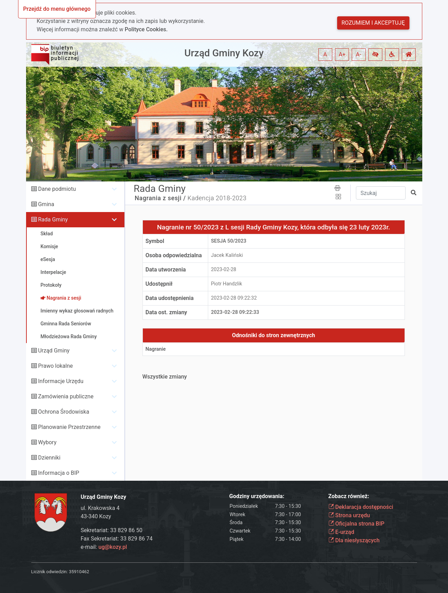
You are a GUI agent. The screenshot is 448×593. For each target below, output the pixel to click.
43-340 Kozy (96, 516)
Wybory (47, 442)
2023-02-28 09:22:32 (234, 298)
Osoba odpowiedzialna (174, 255)
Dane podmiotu (57, 189)
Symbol (155, 241)
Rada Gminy (52, 219)
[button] (375, 54)
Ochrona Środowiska (63, 411)
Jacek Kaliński (227, 255)
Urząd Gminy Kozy (224, 53)
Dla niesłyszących (354, 540)
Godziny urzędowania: (256, 496)
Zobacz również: (348, 496)
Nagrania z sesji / (160, 198)
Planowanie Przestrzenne (69, 427)
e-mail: (104, 547)
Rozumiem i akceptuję (373, 22)
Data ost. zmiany (166, 312)
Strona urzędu (349, 515)
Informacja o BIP (58, 473)
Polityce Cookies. (146, 29)
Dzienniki (49, 457)
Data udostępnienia (170, 298)
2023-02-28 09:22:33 (235, 312)
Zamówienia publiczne (65, 396)
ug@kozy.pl (112, 547)
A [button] (325, 54)
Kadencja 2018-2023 (217, 198)
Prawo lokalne (55, 366)
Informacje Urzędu (60, 381)
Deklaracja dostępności (360, 507)
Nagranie (156, 349)
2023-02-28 (223, 270)
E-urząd (341, 532)
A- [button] (358, 54)
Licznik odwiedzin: (49, 571)
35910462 (79, 571)
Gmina (46, 204)
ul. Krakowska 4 (100, 508)
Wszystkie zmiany (164, 376)
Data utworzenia (166, 269)
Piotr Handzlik (226, 284)
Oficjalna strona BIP (356, 523)
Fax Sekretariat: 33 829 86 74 (117, 538)
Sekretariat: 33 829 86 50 (111, 530)
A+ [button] (342, 54)
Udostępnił (159, 284)
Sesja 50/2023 (228, 241)
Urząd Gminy (54, 350)
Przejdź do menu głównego (57, 9)
